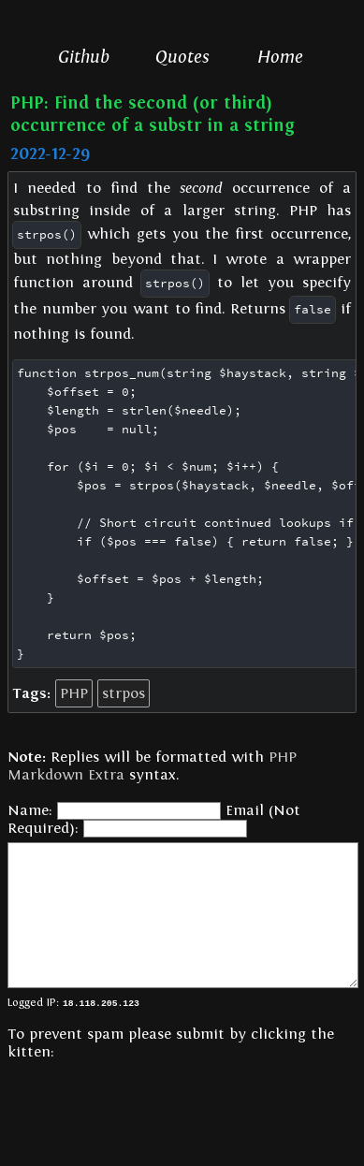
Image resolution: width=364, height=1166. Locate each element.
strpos (123, 693)
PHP (74, 693)
